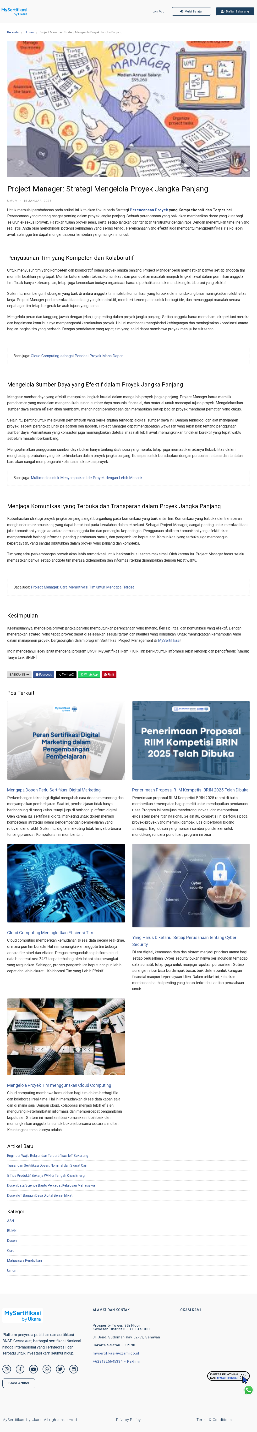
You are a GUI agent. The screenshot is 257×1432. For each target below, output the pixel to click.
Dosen (12, 1240)
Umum (29, 32)
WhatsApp (89, 674)
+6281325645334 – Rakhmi (116, 1361)
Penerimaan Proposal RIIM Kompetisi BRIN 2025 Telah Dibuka (190, 789)
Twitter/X (66, 674)
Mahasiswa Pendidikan (24, 1260)
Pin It (109, 674)
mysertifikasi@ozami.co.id (116, 1353)
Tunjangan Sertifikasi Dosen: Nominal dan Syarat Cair (47, 1165)
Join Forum (160, 11)
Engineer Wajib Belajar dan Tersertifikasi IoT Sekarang (47, 1156)
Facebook (44, 674)
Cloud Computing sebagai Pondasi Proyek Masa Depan (77, 356)
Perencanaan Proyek (149, 210)
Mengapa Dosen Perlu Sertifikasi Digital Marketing (54, 789)
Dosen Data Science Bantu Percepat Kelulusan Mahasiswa (51, 1185)
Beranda (13, 32)
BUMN (11, 1231)
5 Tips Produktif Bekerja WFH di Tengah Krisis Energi (46, 1175)
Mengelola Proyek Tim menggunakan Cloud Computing (59, 1085)
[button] (191, 11)
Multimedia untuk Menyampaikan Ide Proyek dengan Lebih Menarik (86, 477)
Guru (10, 1251)
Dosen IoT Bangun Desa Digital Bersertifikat (39, 1195)
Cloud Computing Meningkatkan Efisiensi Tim (50, 932)
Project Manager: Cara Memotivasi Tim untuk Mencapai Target (82, 587)
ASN (10, 1221)
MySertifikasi (169, 640)
